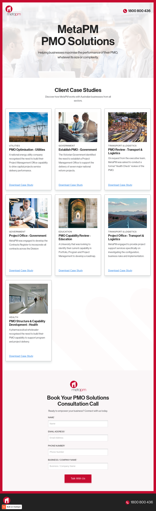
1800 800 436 (137, 10)
